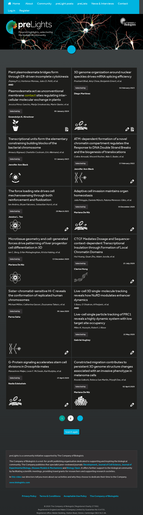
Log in (11, 10)
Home (14, 3)
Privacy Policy (29, 493)
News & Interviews (102, 3)
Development (90, 461)
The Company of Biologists (104, 493)
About (29, 3)
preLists (82, 3)
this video (17, 473)
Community (44, 3)
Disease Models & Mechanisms (47, 465)
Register (24, 10)
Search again (71, 428)
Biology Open (73, 465)
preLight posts (64, 3)
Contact (123, 3)
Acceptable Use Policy (75, 493)
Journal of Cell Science (109, 461)
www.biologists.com (19, 479)
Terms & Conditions (50, 493)
